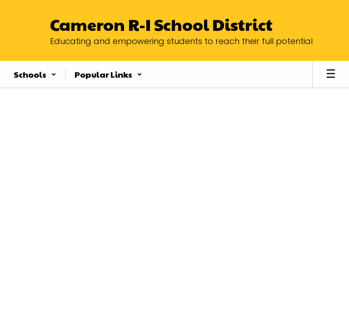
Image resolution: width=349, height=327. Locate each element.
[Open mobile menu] (331, 74)
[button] (35, 74)
